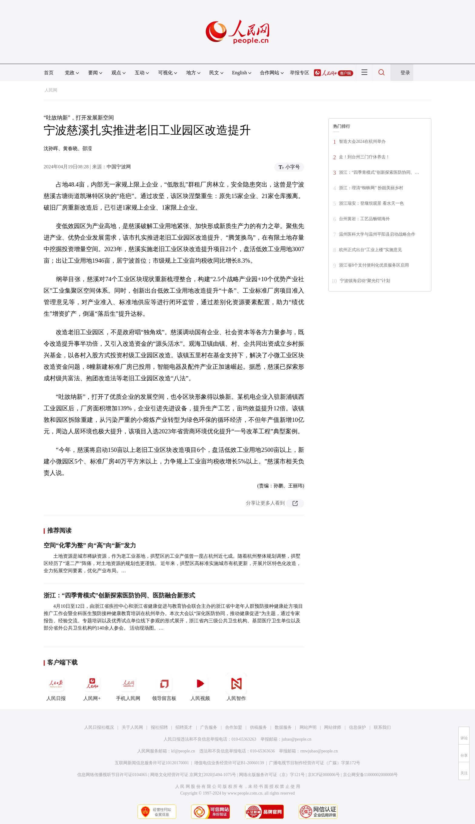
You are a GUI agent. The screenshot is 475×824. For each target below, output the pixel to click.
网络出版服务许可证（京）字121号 (272, 774)
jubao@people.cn (296, 739)
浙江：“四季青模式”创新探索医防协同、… (379, 172)
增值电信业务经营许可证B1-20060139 (229, 763)
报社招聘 (159, 727)
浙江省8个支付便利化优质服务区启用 (374, 265)
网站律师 (332, 727)
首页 (49, 72)
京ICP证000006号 (324, 774)
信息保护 (357, 727)
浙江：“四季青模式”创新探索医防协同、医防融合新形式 (119, 595)
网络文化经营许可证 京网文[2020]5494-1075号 (193, 774)
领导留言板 (164, 687)
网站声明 (308, 727)
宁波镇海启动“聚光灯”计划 (365, 280)
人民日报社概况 (99, 727)
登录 (405, 72)
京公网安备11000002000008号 (370, 774)
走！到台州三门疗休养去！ (364, 157)
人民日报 (56, 687)
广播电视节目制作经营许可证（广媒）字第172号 (314, 763)
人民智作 (236, 687)
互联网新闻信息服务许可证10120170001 (152, 763)
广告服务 (208, 727)
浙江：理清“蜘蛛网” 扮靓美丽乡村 (371, 188)
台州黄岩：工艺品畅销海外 (364, 219)
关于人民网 (132, 727)
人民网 (51, 90)
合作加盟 (233, 727)
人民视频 (200, 687)
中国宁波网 (119, 166)
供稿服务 (258, 727)
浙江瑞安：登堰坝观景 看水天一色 (371, 203)
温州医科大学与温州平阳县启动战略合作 (377, 234)
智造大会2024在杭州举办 (362, 141)
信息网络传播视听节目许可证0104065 (112, 774)
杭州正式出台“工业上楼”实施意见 (370, 249)
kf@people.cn (183, 751)
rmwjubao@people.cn (319, 751)
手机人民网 (128, 687)
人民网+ (92, 687)
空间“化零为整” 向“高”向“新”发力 (90, 545)
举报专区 (299, 72)
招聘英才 (183, 727)
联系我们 (382, 727)
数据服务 (283, 727)
